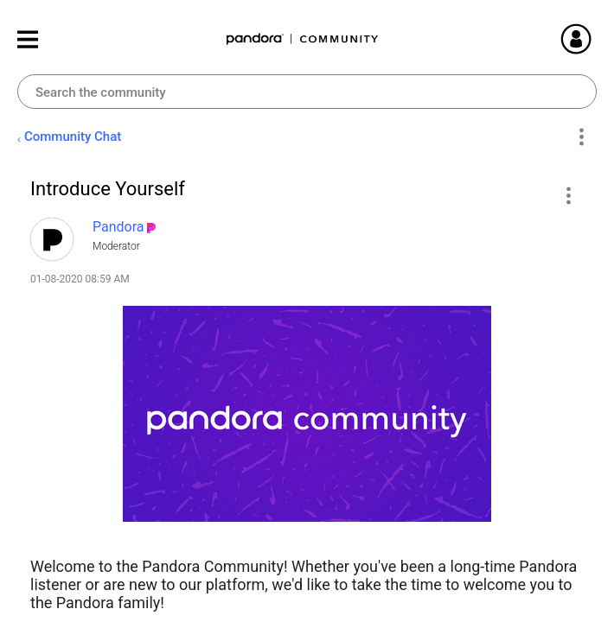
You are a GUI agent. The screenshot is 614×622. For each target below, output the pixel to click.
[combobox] (307, 91)
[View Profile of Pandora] (118, 227)
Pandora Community (303, 39)
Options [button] (581, 137)
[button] (568, 195)
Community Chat (72, 136)
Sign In (596, 38)
